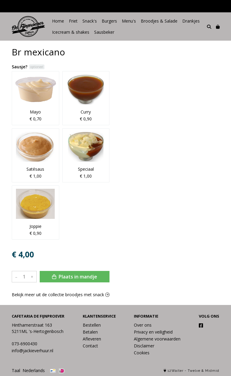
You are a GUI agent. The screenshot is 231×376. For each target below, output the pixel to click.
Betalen (90, 332)
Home (58, 21)
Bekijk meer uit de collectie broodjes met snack (60, 294)
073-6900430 (24, 343)
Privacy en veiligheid (153, 332)
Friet (73, 21)
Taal (16, 370)
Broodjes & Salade (159, 21)
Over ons (143, 325)
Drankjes (191, 21)
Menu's (129, 21)
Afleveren (92, 339)
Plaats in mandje (74, 276)
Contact (90, 346)
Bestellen (92, 325)
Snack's (89, 21)
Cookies (141, 353)
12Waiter (175, 371)
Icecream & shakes (70, 32)
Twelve (194, 371)
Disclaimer (144, 346)
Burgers (109, 21)
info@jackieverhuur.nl (32, 350)
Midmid (212, 371)
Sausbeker (104, 32)
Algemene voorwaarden (157, 339)
